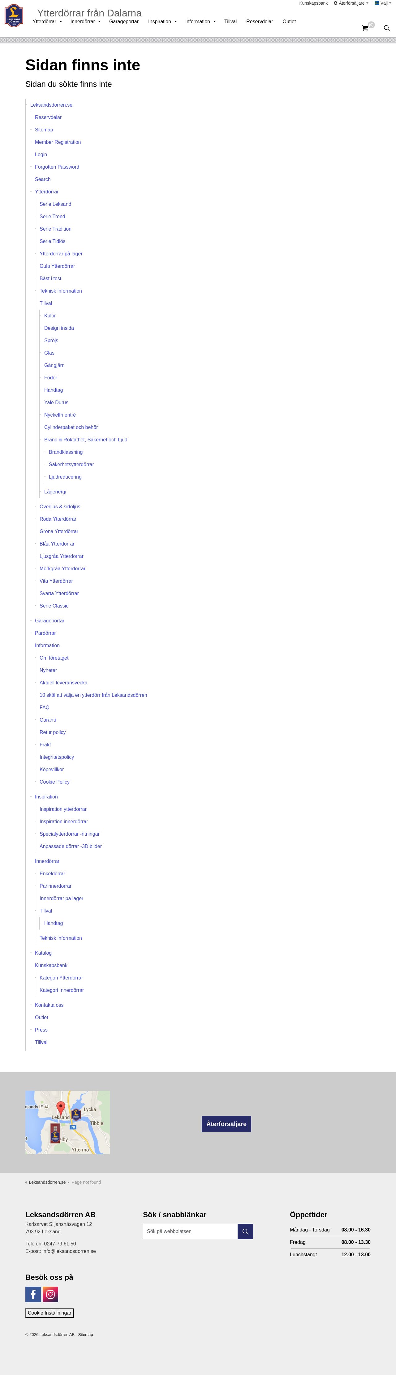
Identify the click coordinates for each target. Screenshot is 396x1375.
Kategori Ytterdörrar (61, 977)
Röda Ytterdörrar (58, 519)
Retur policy (53, 732)
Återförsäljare (226, 1124)
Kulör (50, 315)
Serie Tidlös (53, 241)
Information (204, 27)
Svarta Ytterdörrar (59, 593)
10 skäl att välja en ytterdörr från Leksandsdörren (93, 695)
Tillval (237, 27)
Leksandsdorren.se (51, 105)
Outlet (296, 27)
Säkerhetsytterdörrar (71, 464)
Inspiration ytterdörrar (63, 809)
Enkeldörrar (52, 873)
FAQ (45, 707)
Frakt (45, 744)
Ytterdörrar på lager (61, 253)
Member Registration (58, 142)
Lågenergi (55, 491)
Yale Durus (56, 402)
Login (41, 154)
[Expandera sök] (386, 28)
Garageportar (130, 27)
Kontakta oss (49, 1005)
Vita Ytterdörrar (56, 581)
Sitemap (44, 129)
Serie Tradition (55, 229)
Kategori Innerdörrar (62, 990)
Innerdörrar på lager (61, 898)
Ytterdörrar (51, 27)
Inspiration (166, 27)
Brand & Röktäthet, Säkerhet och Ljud (85, 439)
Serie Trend (52, 216)
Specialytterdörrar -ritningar (70, 834)
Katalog (43, 953)
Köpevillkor (52, 769)
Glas (49, 353)
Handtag (53, 390)
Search (43, 179)
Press (41, 1029)
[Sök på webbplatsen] (198, 1231)
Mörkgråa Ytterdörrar (62, 568)
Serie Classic (54, 605)
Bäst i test (50, 278)
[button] (245, 1231)
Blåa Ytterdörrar (57, 543)
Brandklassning (66, 452)
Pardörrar (45, 633)
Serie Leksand (55, 204)
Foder (50, 377)
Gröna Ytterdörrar (59, 531)
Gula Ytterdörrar (57, 266)
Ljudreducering (65, 477)
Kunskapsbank (313, 9)
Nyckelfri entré (60, 415)
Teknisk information (61, 291)
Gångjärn (54, 365)
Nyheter (48, 670)
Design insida (59, 328)
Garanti (48, 720)
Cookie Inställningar (49, 1312)
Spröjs (51, 340)
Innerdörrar (89, 27)
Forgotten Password (57, 167)
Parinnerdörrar (55, 886)
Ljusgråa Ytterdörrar (62, 556)
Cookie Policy (55, 782)
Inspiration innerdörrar (64, 821)
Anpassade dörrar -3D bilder (71, 846)
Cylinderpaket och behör (71, 427)
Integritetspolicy (57, 757)
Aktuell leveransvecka (64, 682)
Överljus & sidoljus (60, 506)
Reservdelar (266, 27)
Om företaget (54, 658)
